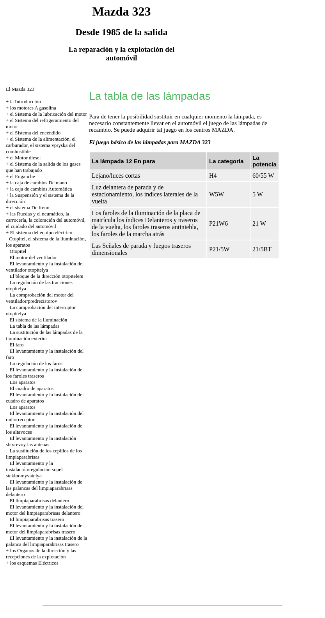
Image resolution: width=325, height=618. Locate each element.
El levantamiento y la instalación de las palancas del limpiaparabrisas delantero (44, 488)
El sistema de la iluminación (38, 320)
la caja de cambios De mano (38, 182)
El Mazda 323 (20, 89)
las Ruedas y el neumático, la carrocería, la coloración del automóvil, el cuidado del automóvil (45, 220)
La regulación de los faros (36, 363)
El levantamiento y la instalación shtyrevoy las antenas (41, 441)
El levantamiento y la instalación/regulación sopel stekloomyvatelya (34, 469)
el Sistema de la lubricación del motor (48, 114)
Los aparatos (23, 382)
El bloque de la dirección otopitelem (46, 276)
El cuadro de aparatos (31, 388)
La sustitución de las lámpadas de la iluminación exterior (44, 335)
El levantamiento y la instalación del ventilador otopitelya (44, 267)
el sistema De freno (30, 207)
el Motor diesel (25, 158)
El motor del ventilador (33, 257)
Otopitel (18, 251)
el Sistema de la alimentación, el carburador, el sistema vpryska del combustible (41, 145)
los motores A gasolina (33, 108)
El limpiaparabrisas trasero (37, 519)
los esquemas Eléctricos (34, 563)
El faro (17, 345)
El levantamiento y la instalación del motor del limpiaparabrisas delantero (44, 510)
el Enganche (22, 176)
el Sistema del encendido (35, 133)
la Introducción (25, 101)
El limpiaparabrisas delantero (39, 500)
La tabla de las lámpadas (35, 326)
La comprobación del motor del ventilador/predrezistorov (40, 298)
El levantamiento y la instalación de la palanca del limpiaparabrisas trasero (46, 541)
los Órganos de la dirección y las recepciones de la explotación (41, 553)
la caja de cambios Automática (41, 189)
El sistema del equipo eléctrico (41, 232)
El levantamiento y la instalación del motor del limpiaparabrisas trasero (44, 529)
